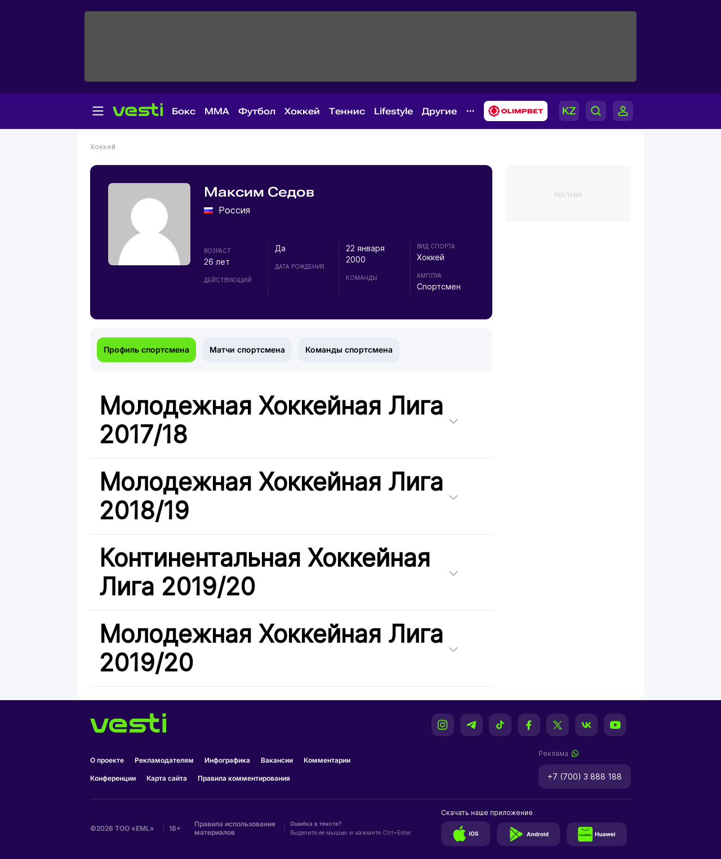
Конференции (113, 778)
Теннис (347, 111)
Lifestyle (393, 111)
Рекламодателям (164, 760)
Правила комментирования (244, 778)
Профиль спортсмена (146, 349)
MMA (216, 111)
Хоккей (302, 111)
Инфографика (227, 760)
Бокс (183, 111)
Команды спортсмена (349, 349)
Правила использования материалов (234, 828)
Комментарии (327, 760)
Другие (439, 111)
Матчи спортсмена (247, 349)
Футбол (256, 111)
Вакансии (277, 760)
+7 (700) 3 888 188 (585, 776)
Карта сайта (166, 778)
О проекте (107, 760)
